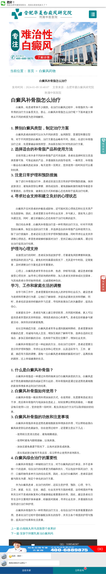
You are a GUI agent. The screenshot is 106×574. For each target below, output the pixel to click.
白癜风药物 (47, 71)
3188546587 (72, 544)
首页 (30, 71)
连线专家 (26, 570)
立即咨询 (81, 569)
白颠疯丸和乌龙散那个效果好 (38, 528)
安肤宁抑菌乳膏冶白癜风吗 (36, 533)
